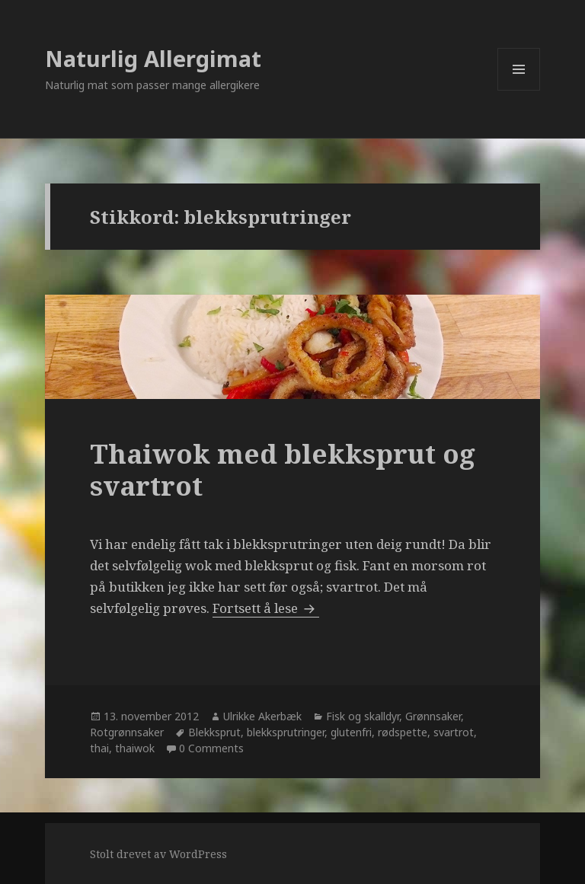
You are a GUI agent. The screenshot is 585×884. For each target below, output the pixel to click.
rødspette (402, 732)
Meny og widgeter (519, 90)
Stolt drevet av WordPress (158, 854)
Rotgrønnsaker (127, 732)
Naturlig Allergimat (153, 58)
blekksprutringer (285, 732)
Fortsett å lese (266, 608)
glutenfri (351, 732)
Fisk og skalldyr (362, 716)
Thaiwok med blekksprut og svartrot (282, 469)
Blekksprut (214, 732)
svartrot (453, 732)
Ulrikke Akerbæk (262, 716)
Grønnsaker (433, 716)
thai (99, 748)
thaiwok (135, 748)
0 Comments (211, 748)
